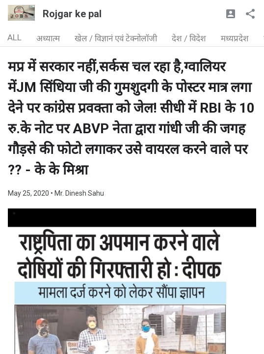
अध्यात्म (48, 38)
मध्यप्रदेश (235, 38)
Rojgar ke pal (72, 14)
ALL (14, 37)
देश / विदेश (189, 38)
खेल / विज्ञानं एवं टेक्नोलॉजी (116, 38)
